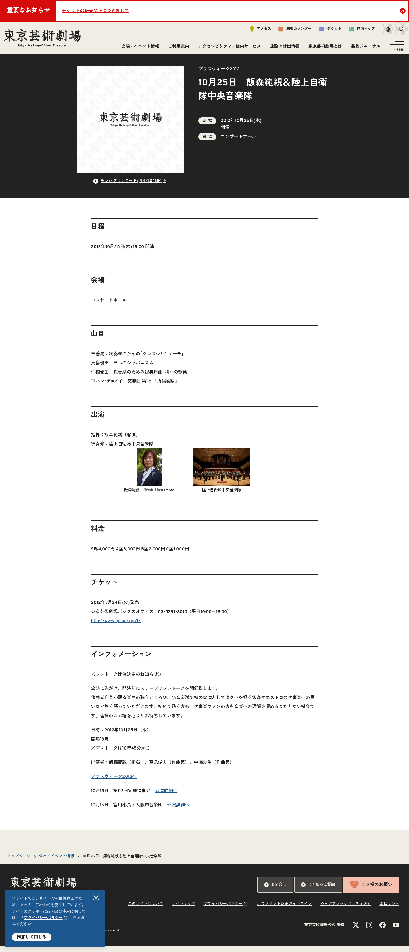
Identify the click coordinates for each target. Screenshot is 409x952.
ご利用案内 (177, 47)
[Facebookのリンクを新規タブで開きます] (382, 931)
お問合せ (275, 891)
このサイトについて (145, 910)
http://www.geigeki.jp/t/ (116, 627)
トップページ (18, 863)
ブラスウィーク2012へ (114, 783)
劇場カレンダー (290, 30)
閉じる (96, 898)
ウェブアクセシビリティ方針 (345, 910)
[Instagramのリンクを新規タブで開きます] (369, 931)
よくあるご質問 (318, 891)
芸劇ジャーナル (364, 47)
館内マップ (358, 30)
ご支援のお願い (371, 891)
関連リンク (389, 910)
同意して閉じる (32, 937)
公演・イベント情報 (139, 47)
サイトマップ (183, 910)
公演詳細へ (166, 797)
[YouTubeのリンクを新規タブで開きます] (396, 931)
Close (403, 10)
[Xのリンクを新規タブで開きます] (356, 931)
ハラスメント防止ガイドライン (284, 910)
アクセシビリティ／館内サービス (228, 47)
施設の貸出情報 (283, 47)
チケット (325, 30)
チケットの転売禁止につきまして (95, 11)
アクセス (256, 30)
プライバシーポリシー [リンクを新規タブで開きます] (43, 918)
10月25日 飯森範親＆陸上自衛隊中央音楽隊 (122, 863)
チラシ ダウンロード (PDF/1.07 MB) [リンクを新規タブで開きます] (131, 187)
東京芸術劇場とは (324, 47)
